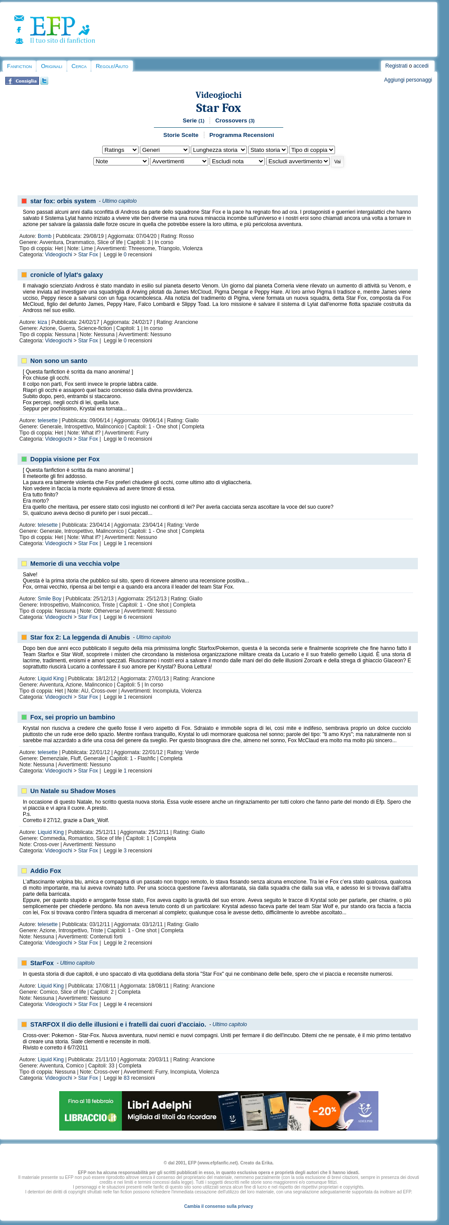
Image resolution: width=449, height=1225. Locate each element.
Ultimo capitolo (119, 201)
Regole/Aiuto (112, 66)
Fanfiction (19, 66)
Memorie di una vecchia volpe (75, 563)
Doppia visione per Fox (65, 459)
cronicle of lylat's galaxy (66, 274)
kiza (42, 322)
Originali (51, 66)
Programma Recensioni (242, 135)
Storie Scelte (181, 135)
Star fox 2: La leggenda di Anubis (80, 637)
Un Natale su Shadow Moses (73, 790)
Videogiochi (219, 95)
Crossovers (235, 120)
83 (126, 1078)
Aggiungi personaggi (408, 80)
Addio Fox (45, 870)
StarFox (42, 962)
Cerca (78, 66)
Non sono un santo (58, 360)
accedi (421, 66)
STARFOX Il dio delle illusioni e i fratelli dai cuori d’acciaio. (118, 1024)
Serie (193, 120)
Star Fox (218, 108)
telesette (47, 420)
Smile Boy (49, 599)
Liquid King (51, 678)
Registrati (396, 66)
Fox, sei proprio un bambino (72, 717)
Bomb (44, 236)
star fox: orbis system (63, 201)
